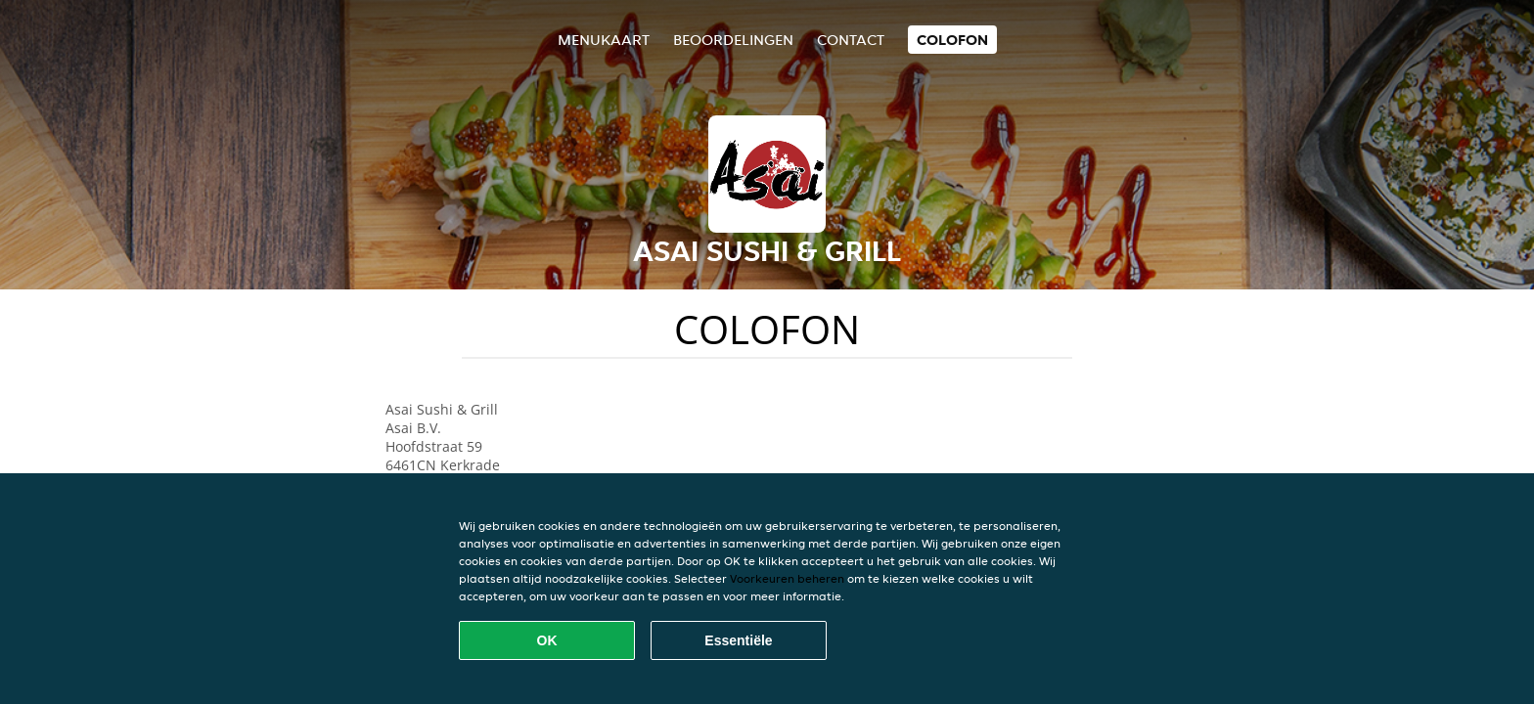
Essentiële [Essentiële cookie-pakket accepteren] (738, 640)
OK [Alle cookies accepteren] (547, 640)
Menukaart (604, 39)
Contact (850, 39)
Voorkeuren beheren (787, 578)
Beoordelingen (733, 39)
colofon (952, 39)
